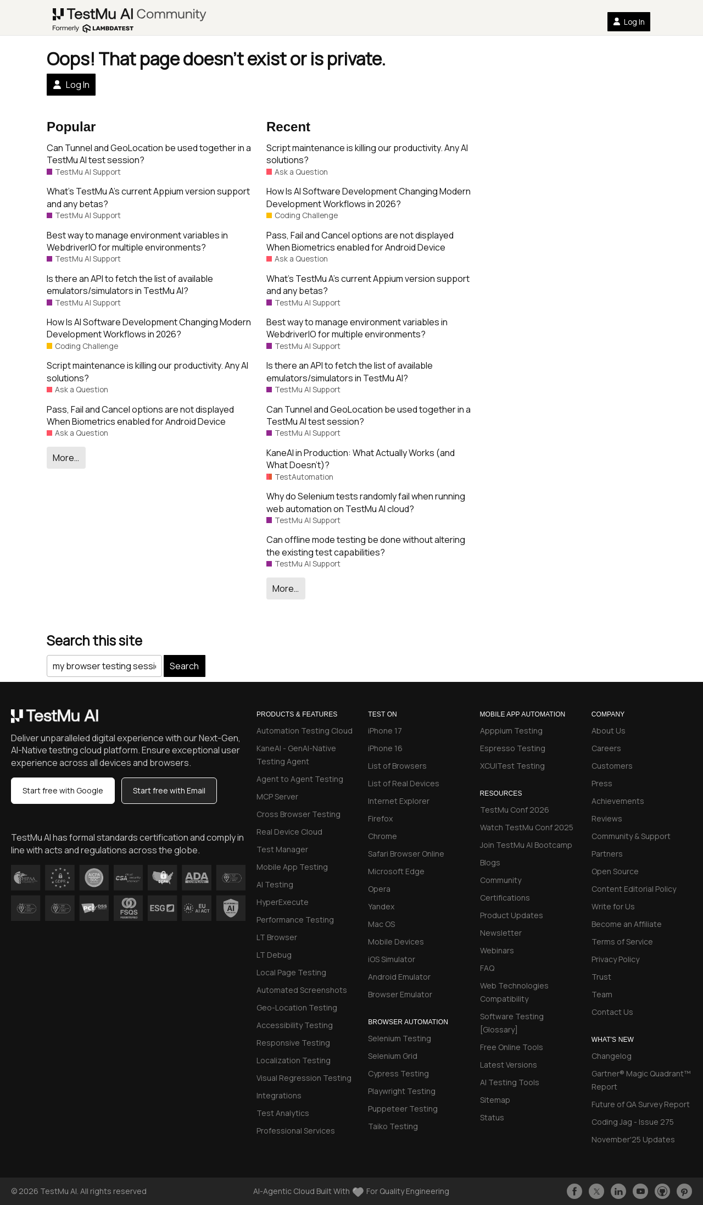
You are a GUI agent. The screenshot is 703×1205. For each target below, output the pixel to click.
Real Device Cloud (289, 831)
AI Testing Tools (509, 1082)
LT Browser (276, 937)
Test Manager (282, 849)
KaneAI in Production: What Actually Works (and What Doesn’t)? (360, 459)
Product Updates (511, 915)
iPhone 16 (385, 748)
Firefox (380, 818)
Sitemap (495, 1100)
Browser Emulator (400, 994)
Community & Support (631, 836)
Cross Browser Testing (298, 814)
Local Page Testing (291, 972)
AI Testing (274, 884)
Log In (629, 21)
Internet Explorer (398, 801)
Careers (606, 748)
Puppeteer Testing (403, 1108)
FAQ (487, 968)
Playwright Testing (402, 1091)
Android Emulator (399, 976)
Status (492, 1117)
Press (602, 783)
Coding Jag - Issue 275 (633, 1122)
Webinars (497, 950)
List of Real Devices (403, 783)
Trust (601, 976)
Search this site (94, 640)
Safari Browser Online (406, 853)
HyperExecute (282, 902)
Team (602, 994)
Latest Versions (508, 1064)
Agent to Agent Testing (299, 779)
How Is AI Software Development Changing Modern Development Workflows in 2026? (149, 328)
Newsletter (501, 933)
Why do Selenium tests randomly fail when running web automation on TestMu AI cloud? (365, 502)
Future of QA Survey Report (641, 1104)
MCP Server (277, 796)
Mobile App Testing (292, 867)
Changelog (612, 1056)
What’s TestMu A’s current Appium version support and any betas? (148, 197)
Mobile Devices (396, 941)
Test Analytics (282, 1113)
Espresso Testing (512, 748)
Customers (612, 765)
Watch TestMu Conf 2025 (526, 827)
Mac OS (381, 924)
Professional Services (295, 1130)
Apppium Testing (511, 730)
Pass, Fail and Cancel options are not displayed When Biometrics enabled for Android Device (140, 415)
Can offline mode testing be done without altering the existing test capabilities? (365, 546)
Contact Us (612, 1012)
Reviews (607, 818)
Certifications (505, 897)
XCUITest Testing (512, 765)
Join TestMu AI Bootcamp (526, 845)
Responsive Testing (293, 1042)
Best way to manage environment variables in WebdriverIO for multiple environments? (137, 241)
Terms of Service (622, 941)
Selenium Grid (392, 1056)
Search (184, 666)
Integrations (279, 1095)
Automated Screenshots (301, 990)
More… (66, 458)
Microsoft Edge (396, 871)
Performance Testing (295, 919)
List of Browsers (397, 765)
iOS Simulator (391, 959)
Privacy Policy (615, 959)
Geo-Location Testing (296, 1007)
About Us (609, 730)
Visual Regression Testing (304, 1078)
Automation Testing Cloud (304, 730)
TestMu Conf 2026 (514, 809)
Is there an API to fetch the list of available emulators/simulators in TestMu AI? (130, 285)
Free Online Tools (511, 1047)
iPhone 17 (385, 730)
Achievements (618, 801)
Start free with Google (63, 790)
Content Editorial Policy (634, 889)
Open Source (615, 871)
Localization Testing (293, 1060)
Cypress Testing (398, 1073)
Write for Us (613, 906)
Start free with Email (169, 790)
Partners (607, 853)
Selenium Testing (399, 1038)
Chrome (382, 836)
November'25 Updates (633, 1139)
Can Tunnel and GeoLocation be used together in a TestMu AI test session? (149, 154)
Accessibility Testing (294, 1025)
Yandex (381, 906)
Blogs (490, 862)
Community (500, 880)
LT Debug (274, 954)
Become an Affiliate (627, 924)
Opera (379, 889)
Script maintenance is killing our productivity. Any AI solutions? (147, 371)
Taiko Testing (393, 1126)
